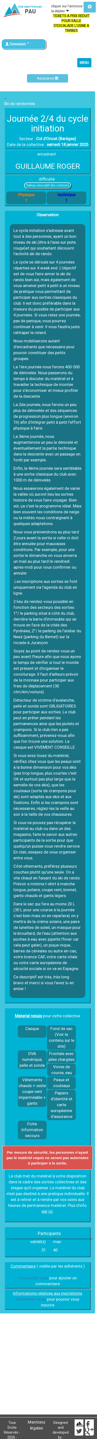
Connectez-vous (33, 1277)
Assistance (47, 78)
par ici (47, 1211)
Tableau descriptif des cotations (47, 185)
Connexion (17, 44)
